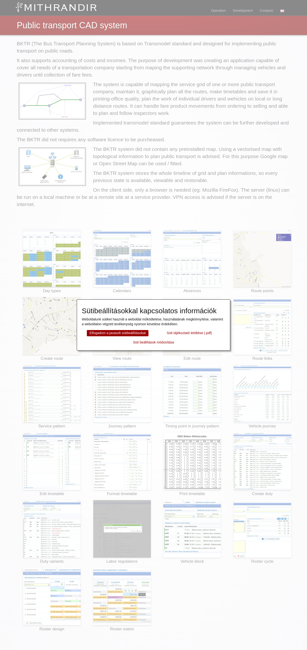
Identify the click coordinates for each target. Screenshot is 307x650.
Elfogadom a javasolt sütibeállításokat (117, 333)
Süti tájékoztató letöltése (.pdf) (189, 333)
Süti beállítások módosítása (153, 342)
